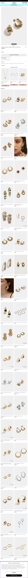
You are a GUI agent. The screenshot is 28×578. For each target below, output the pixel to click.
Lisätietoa (3, 65)
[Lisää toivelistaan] (25, 47)
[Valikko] (1, 2)
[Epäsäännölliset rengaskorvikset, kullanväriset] (3, 52)
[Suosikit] (25, 2)
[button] (24, 2)
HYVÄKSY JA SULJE (14, 575)
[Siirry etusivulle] (14, 2)
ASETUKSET (14, 572)
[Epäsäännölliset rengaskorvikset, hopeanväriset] (2, 52)
